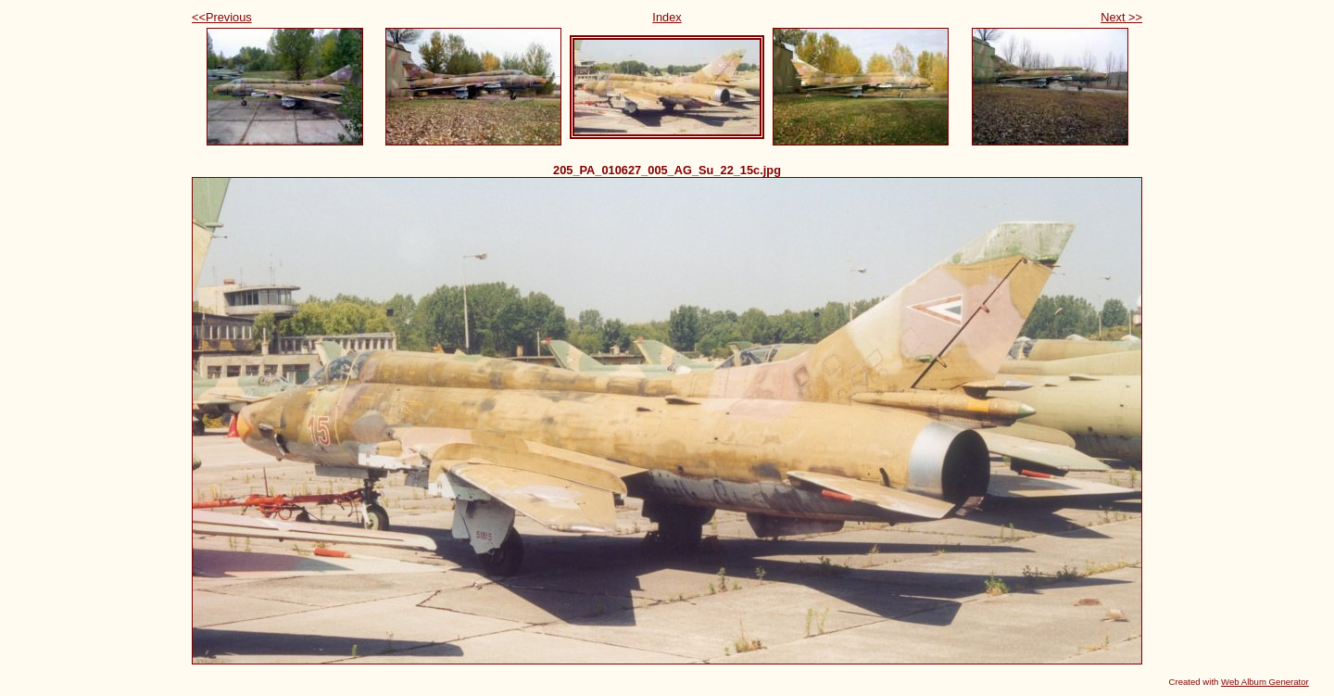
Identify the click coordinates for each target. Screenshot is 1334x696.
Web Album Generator (1265, 682)
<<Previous (222, 17)
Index (666, 17)
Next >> (1121, 17)
